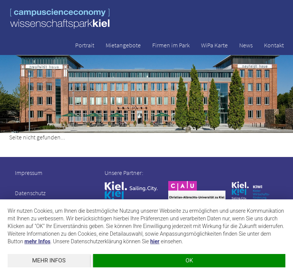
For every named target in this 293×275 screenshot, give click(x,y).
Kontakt (274, 45)
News (246, 45)
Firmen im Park (171, 45)
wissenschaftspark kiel (60, 18)
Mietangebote (123, 45)
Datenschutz (30, 193)
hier (154, 241)
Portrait (84, 45)
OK (189, 260)
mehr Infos (37, 241)
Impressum (28, 172)
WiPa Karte (214, 45)
